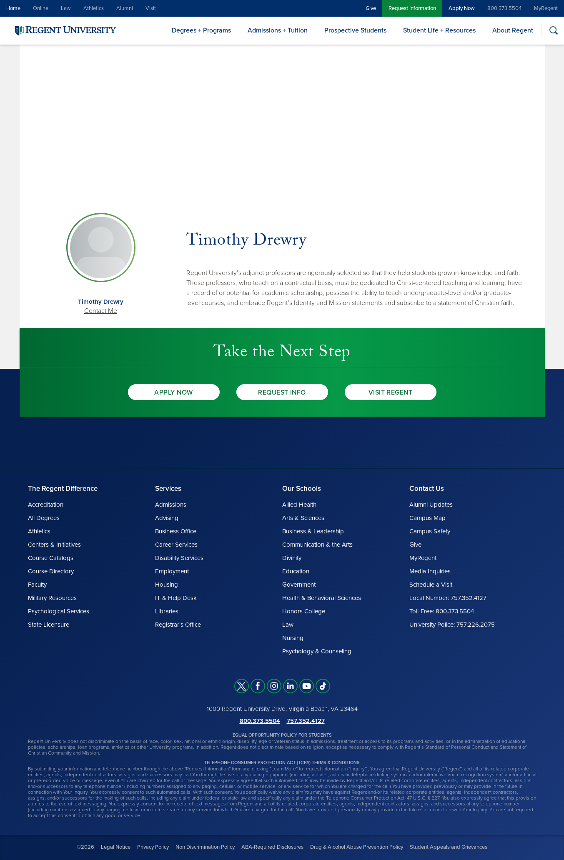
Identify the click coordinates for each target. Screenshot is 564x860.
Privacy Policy (153, 847)
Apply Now (462, 8)
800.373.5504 (504, 8)
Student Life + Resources (439, 30)
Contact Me (100, 311)
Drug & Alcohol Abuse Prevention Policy (356, 847)
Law (66, 8)
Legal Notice (115, 847)
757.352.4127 (306, 721)
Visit (150, 8)
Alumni (124, 8)
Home (13, 8)
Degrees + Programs (201, 30)
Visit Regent (390, 392)
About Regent (512, 30)
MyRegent (546, 8)
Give (371, 8)
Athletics (93, 8)
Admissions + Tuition (278, 30)
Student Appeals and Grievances (448, 847)
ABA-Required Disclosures (272, 847)
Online (40, 8)
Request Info (282, 392)
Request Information (412, 8)
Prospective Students (355, 30)
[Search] (553, 30)
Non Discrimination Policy (205, 847)
